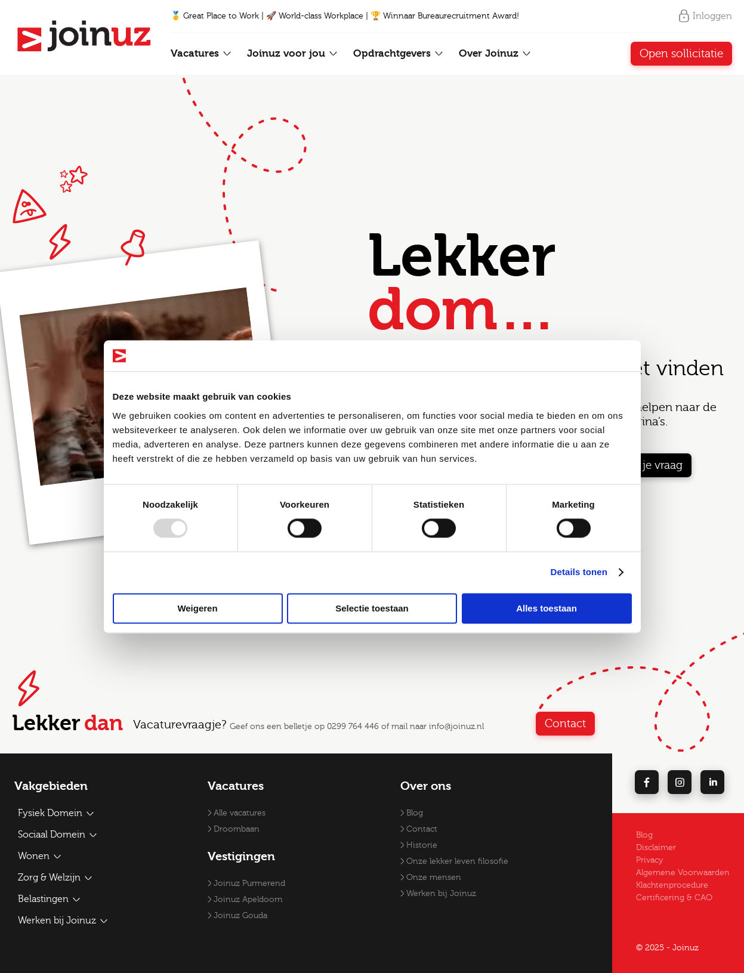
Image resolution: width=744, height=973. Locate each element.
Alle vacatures (240, 813)
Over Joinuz (495, 53)
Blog (414, 813)
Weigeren (197, 608)
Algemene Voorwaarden (683, 873)
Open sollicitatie (681, 53)
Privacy (649, 860)
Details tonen (579, 572)
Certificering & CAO (674, 898)
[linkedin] (712, 782)
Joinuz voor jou (292, 53)
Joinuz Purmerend (249, 883)
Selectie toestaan (372, 608)
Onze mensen (433, 877)
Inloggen (704, 16)
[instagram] (679, 782)
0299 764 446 (353, 726)
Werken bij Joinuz (441, 893)
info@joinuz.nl (456, 726)
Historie (421, 845)
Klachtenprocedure (672, 885)
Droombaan (237, 829)
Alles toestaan (546, 608)
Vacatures (201, 53)
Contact (565, 723)
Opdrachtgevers (398, 53)
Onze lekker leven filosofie (457, 861)
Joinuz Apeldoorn (248, 899)
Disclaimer (656, 847)
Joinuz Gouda (240, 916)
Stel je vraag (652, 465)
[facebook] (647, 782)
